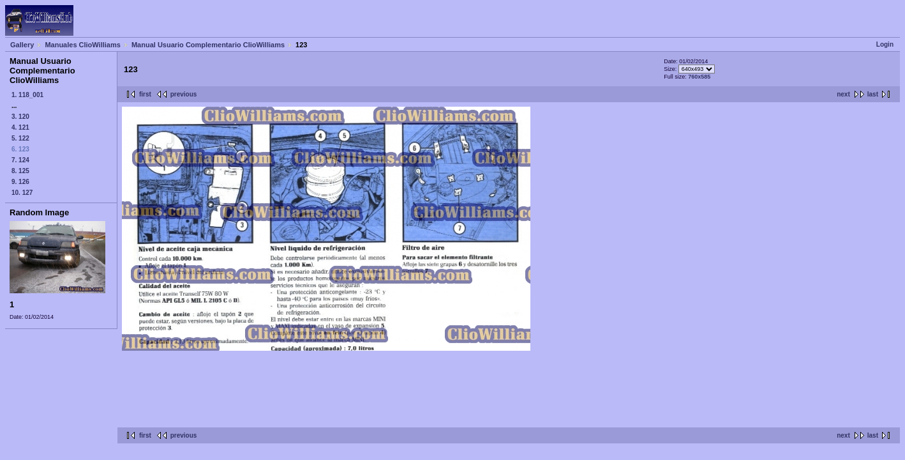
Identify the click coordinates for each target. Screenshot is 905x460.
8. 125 (20, 170)
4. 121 (20, 127)
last (872, 94)
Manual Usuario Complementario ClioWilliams (208, 45)
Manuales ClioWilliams (83, 45)
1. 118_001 (27, 94)
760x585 (699, 76)
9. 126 (20, 181)
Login (885, 44)
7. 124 (20, 160)
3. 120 (20, 116)
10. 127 (22, 192)
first (145, 94)
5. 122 (20, 138)
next (843, 94)
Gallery (22, 45)
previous (183, 94)
